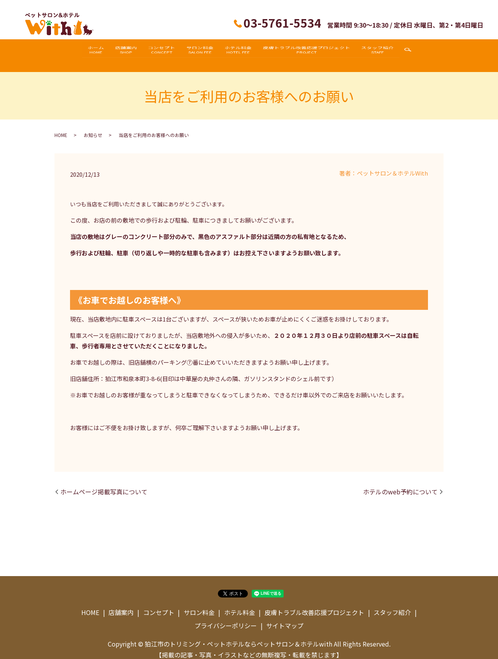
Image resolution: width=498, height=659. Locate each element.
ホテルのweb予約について (400, 484)
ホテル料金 (243, 51)
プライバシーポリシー (226, 617)
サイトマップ (284, 617)
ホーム (80, 51)
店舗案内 (115, 51)
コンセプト (156, 51)
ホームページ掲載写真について (103, 484)
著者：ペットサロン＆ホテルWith (383, 165)
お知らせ (93, 127)
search (426, 52)
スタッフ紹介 (393, 51)
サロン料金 (200, 51)
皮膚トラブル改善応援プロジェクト (317, 51)
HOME (60, 127)
